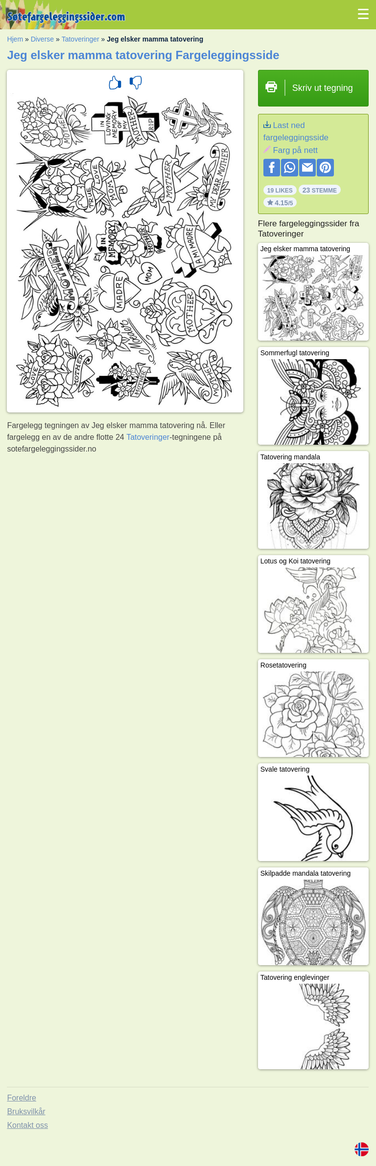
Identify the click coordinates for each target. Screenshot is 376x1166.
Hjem (15, 39)
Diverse (42, 39)
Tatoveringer (80, 39)
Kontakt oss (27, 1125)
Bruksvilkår (26, 1111)
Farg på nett (295, 150)
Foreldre (21, 1098)
